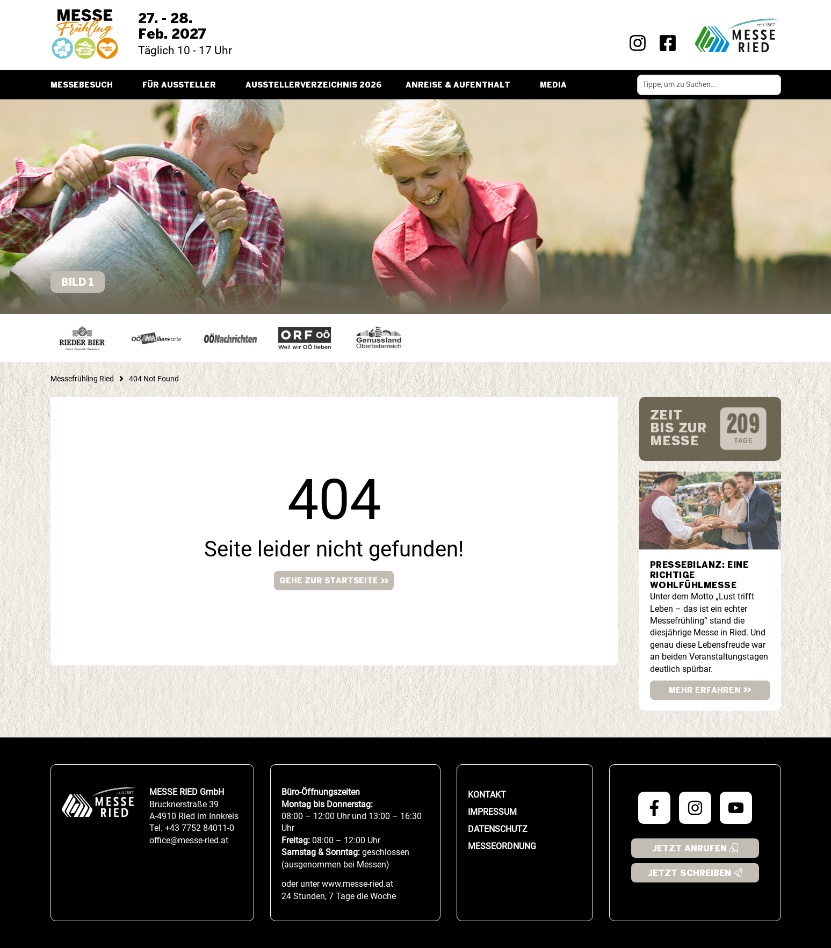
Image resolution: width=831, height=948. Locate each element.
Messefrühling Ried (82, 378)
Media (556, 85)
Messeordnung (502, 846)
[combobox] (709, 85)
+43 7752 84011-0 (199, 828)
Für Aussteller (181, 85)
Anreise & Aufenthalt (461, 85)
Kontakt (487, 795)
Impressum (492, 812)
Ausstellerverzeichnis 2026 (313, 85)
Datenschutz (497, 829)
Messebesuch (84, 85)
